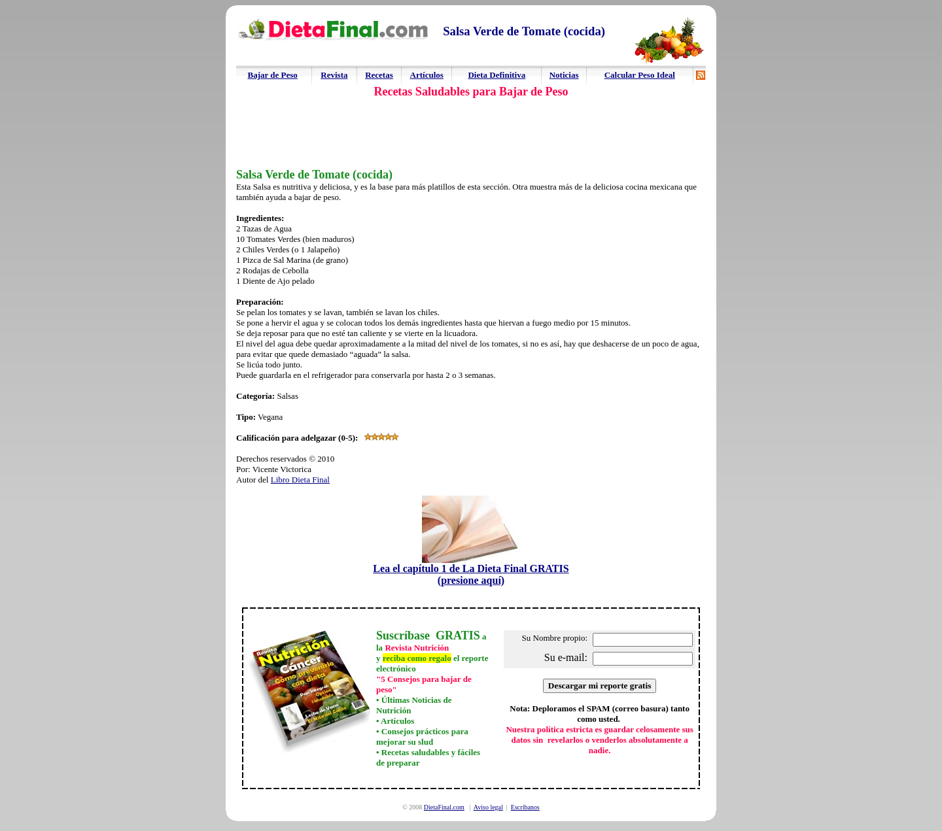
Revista (334, 75)
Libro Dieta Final (300, 479)
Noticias (564, 75)
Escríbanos (525, 807)
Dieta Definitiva (496, 75)
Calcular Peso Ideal (639, 75)
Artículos (427, 75)
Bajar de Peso (273, 75)
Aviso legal (488, 807)
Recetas (379, 75)
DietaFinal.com (444, 807)
